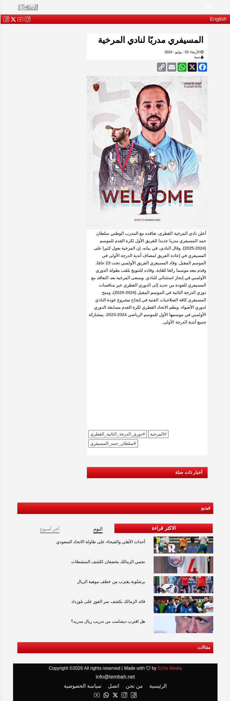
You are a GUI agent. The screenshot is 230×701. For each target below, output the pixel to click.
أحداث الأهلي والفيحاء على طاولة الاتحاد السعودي (100, 541)
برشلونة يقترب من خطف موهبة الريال (111, 581)
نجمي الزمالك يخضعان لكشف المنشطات (108, 561)
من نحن (133, 686)
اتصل (112, 686)
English (218, 19)
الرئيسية (157, 686)
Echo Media (170, 668)
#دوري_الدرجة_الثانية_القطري (117, 434)
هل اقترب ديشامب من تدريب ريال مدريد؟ (108, 621)
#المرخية (158, 434)
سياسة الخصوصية (82, 686)
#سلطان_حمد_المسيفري (113, 443)
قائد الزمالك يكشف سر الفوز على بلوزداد (108, 601)
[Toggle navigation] (208, 7)
